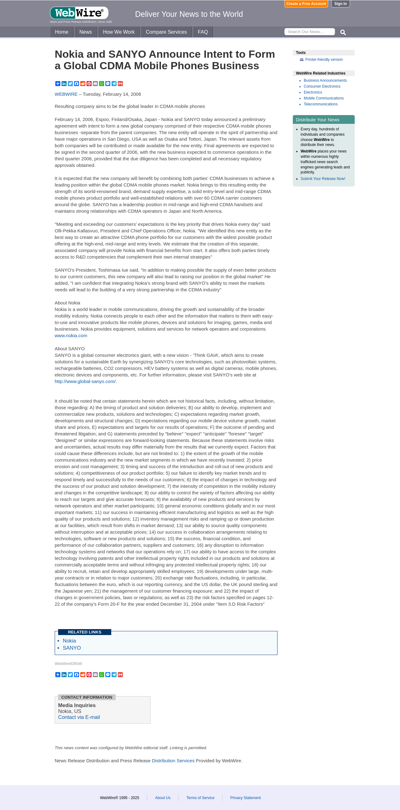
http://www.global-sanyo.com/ (85, 381)
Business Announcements (325, 80)
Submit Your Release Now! (323, 179)
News (85, 32)
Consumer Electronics (322, 86)
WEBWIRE (66, 94)
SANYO (72, 648)
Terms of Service (200, 798)
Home (61, 32)
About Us (162, 798)
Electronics (313, 92)
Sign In (340, 4)
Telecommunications (321, 104)
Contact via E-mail (79, 717)
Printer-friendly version (324, 59)
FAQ (203, 32)
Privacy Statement (245, 798)
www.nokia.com (71, 335)
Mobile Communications (324, 98)
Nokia (69, 640)
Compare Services (166, 32)
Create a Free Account (306, 4)
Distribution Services (173, 760)
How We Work (119, 32)
